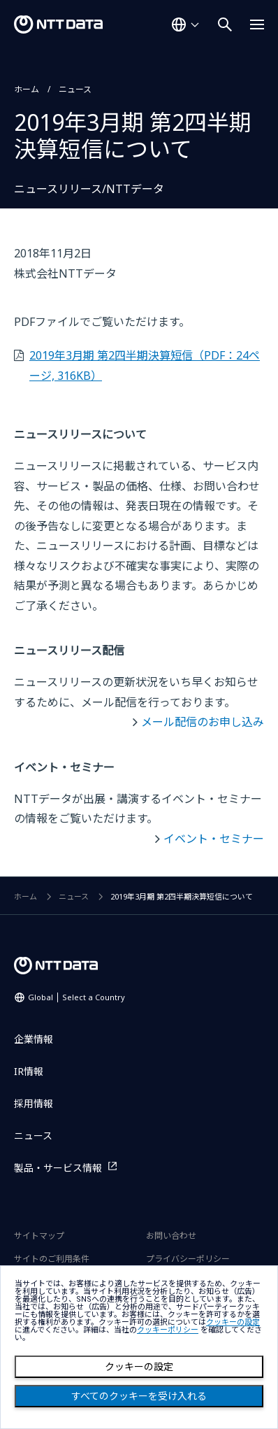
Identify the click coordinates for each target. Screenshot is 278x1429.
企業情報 (33, 1039)
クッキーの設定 (139, 1366)
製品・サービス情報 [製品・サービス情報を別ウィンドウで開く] (58, 1167)
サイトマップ (39, 1236)
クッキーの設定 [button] (233, 1322)
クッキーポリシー (167, 1330)
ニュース (75, 89)
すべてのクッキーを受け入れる (139, 1396)
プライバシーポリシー (188, 1259)
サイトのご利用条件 (51, 1259)
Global (76, 997)
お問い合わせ (171, 1236)
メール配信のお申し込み (202, 722)
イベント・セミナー (213, 838)
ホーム (26, 89)
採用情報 (33, 1103)
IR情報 (28, 1071)
